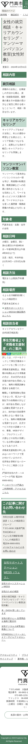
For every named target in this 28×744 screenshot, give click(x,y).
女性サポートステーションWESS (13, 585)
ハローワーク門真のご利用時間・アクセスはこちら (14, 489)
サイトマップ (6, 659)
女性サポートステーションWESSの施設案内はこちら (13, 312)
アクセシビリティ (8, 655)
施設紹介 (15, 14)
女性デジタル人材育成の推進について (13, 627)
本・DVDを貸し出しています (13, 611)
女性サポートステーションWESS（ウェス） (13, 570)
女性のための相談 (10, 591)
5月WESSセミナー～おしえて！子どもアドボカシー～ (13, 637)
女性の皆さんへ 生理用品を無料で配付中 (13, 619)
